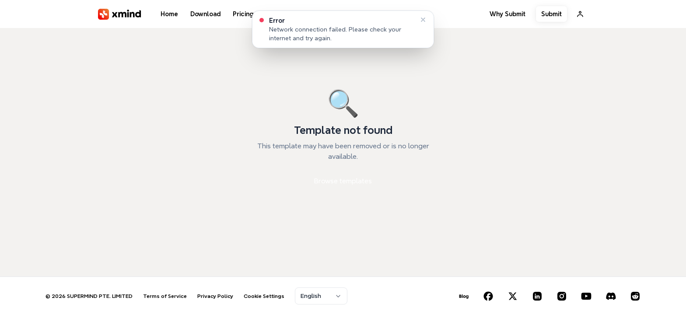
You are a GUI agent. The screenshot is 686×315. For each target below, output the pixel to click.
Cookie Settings (264, 296)
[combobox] (321, 295)
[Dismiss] (423, 19)
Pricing (243, 14)
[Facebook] (488, 296)
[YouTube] (586, 296)
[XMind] (119, 14)
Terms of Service (165, 296)
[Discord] (611, 296)
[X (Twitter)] (513, 296)
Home (169, 14)
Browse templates (343, 181)
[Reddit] (635, 296)
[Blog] (463, 296)
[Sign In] (580, 14)
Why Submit (507, 14)
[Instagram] (561, 296)
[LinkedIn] (537, 296)
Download (205, 14)
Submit (551, 14)
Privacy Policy (215, 296)
